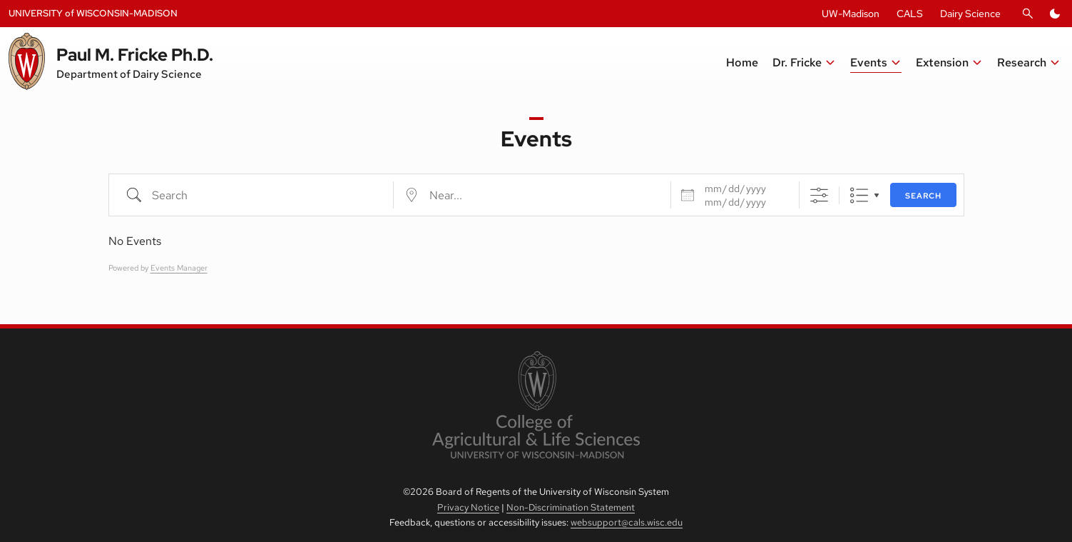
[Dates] (743, 188)
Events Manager (179, 268)
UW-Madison (850, 13)
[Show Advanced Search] (819, 195)
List (859, 195)
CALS (910, 13)
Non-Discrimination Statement (570, 507)
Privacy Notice (468, 507)
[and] (743, 202)
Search (923, 196)
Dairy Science (970, 13)
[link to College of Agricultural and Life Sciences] (536, 406)
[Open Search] (1028, 13)
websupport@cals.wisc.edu (627, 522)
